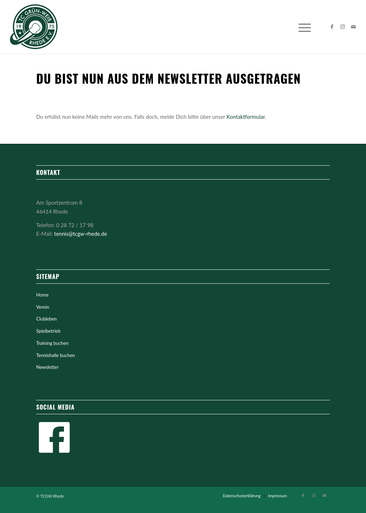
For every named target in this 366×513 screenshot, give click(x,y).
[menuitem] (305, 27)
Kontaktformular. (246, 116)
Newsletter (47, 367)
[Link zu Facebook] (332, 26)
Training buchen (52, 343)
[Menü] (305, 27)
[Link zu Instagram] (342, 26)
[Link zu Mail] (353, 26)
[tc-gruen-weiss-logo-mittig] (34, 27)
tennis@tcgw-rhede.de (80, 233)
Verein (42, 307)
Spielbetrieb (48, 331)
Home (42, 295)
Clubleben (46, 319)
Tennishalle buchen (55, 355)
